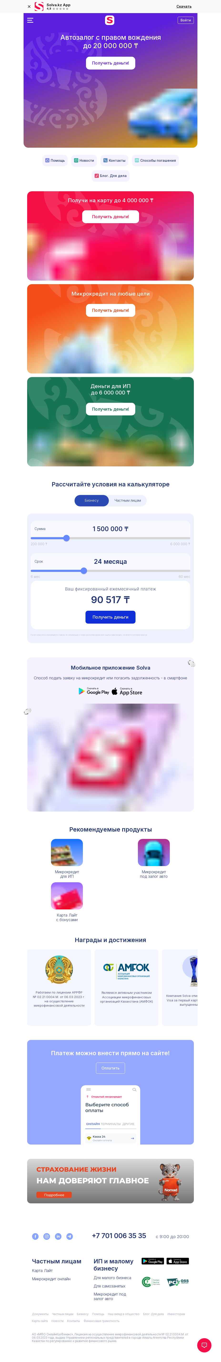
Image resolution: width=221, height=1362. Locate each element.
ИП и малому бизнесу (114, 1265)
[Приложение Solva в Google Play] (152, 1261)
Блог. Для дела (111, 176)
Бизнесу (83, 1314)
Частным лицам (56, 1261)
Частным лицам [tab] (128, 500)
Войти (186, 20)
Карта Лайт (42, 1270)
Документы (40, 1314)
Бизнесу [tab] (92, 500)
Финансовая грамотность (102, 1321)
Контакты (114, 160)
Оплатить (110, 1068)
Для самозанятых (110, 1286)
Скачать (183, 6)
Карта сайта (40, 1321)
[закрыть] (29, 7)
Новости (84, 160)
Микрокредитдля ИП (67, 874)
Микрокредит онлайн (51, 1278)
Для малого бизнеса (112, 1277)
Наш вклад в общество (124, 1314)
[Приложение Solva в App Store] (177, 1261)
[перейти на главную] (109, 20)
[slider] (66, 538)
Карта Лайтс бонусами (67, 917)
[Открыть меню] (30, 20)
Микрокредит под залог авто (110, 1296)
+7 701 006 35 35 (119, 1236)
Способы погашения (155, 160)
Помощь (55, 160)
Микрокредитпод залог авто (154, 874)
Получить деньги (110, 617)
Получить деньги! (110, 63)
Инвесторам (176, 1314)
